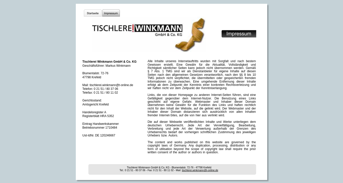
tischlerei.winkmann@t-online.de (200, 170)
